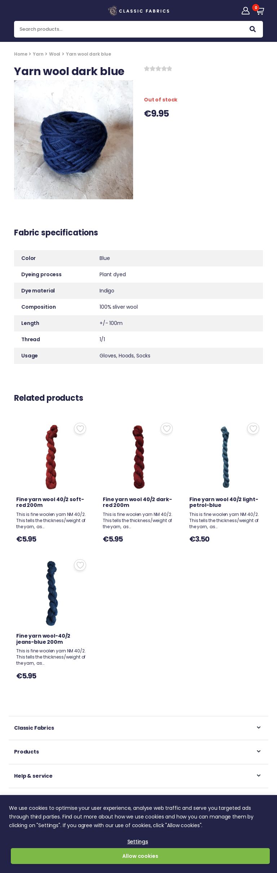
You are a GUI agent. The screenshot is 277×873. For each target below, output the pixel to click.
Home (20, 54)
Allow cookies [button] (140, 856)
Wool (54, 54)
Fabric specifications (56, 233)
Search (252, 31)
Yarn (38, 54)
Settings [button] (137, 841)
